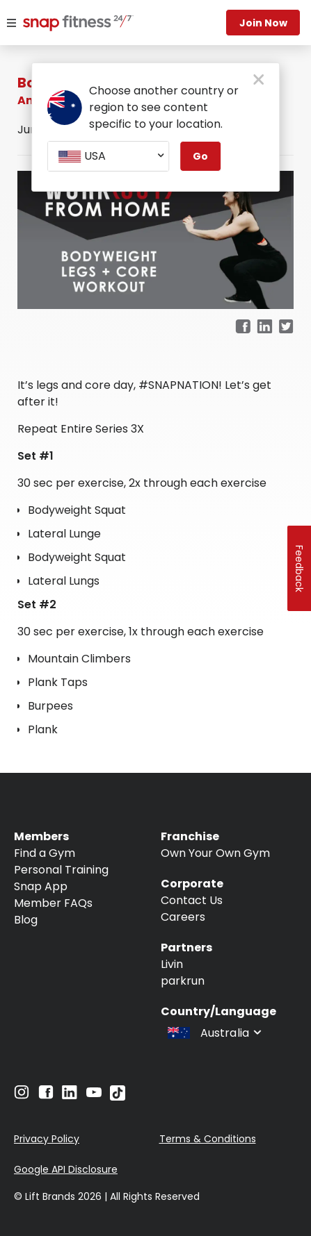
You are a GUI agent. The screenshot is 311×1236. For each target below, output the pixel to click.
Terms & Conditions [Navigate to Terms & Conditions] (207, 1139)
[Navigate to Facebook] (46, 1095)
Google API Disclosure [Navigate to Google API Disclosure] (66, 1169)
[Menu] (11, 23)
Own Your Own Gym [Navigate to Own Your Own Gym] (215, 853)
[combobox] (108, 156)
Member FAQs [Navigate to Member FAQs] (53, 903)
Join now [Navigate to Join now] (263, 23)
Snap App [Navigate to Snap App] (40, 886)
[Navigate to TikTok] (117, 1097)
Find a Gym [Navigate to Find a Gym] (44, 853)
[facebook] (242, 327)
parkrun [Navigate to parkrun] (183, 981)
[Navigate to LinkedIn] (69, 1095)
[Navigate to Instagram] (21, 1095)
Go (200, 156)
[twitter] (286, 327)
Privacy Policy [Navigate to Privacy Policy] (46, 1139)
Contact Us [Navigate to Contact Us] (192, 900)
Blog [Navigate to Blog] (26, 920)
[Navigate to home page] (69, 24)
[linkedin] (265, 327)
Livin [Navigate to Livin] (172, 964)
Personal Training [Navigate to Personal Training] (61, 870)
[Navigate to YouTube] (94, 1095)
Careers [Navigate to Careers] (183, 917)
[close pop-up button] (258, 80)
